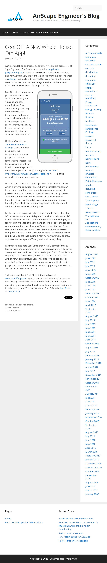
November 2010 (93, 417)
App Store (65, 288)
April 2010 (90, 447)
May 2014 (90, 335)
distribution (91, 72)
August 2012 (91, 367)
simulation (90, 192)
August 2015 (91, 316)
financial (89, 117)
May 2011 (90, 401)
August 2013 (91, 347)
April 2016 (90, 305)
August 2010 (91, 432)
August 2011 (91, 393)
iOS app (12, 78)
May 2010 (90, 444)
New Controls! (13, 307)
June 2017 (90, 289)
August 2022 (91, 254)
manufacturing (93, 150)
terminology (91, 204)
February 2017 (92, 293)
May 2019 (90, 273)
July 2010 (90, 436)
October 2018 (92, 277)
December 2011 (93, 374)
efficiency (90, 83)
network (89, 154)
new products (92, 158)
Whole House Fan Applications (20, 305)
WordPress (71, 558)
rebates (89, 184)
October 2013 (92, 343)
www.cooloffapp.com (15, 278)
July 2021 (90, 262)
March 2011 (91, 405)
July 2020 (90, 266)
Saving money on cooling (71, 532)
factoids (89, 113)
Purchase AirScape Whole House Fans (24, 522)
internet (89, 135)
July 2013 (90, 351)
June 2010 (90, 440)
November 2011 (93, 378)
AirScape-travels (93, 53)
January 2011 (92, 413)
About (15, 32)
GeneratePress (57, 558)
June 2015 (90, 324)
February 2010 (92, 455)
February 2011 (92, 409)
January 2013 (92, 359)
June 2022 (90, 258)
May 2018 (90, 285)
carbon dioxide (93, 64)
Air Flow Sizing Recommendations (76, 518)
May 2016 (90, 301)
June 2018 (90, 281)
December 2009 (93, 463)
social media (91, 196)
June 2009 (90, 486)
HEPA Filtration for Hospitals (73, 540)
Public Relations (93, 180)
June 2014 (90, 331)
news (88, 162)
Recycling (90, 188)
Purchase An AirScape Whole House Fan (40, 32)
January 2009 (92, 494)
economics (90, 79)
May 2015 (90, 327)
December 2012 (93, 363)
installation (91, 124)
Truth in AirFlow (14, 310)
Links (88, 147)
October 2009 (92, 471)
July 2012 (90, 370)
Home (5, 32)
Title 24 (89, 208)
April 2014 (90, 339)
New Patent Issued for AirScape (74, 536)
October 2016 (92, 297)
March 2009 (91, 490)
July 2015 (90, 320)
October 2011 (92, 382)
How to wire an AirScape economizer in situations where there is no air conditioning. (78, 525)
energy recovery (93, 109)
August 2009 (91, 482)
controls (89, 68)
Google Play (14, 291)
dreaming (90, 75)
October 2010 (92, 421)
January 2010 (92, 459)
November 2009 (93, 467)
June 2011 (90, 397)
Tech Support (92, 200)
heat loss (89, 120)
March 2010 (91, 451)
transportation (92, 212)
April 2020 (90, 269)
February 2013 (92, 355)
